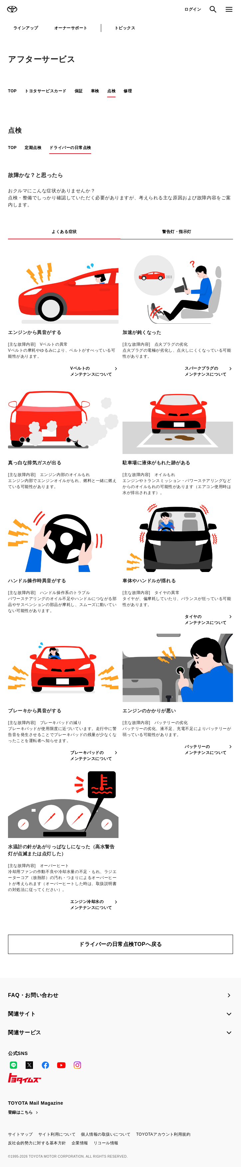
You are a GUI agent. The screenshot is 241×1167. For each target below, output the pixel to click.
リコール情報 (106, 1143)
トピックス (125, 28)
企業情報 (80, 1143)
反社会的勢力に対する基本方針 (37, 1143)
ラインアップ (25, 28)
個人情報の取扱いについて (106, 1134)
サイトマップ (20, 1134)
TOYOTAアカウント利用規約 (163, 1134)
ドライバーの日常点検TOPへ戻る (120, 944)
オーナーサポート (71, 28)
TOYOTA (12, 9)
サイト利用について (57, 1134)
